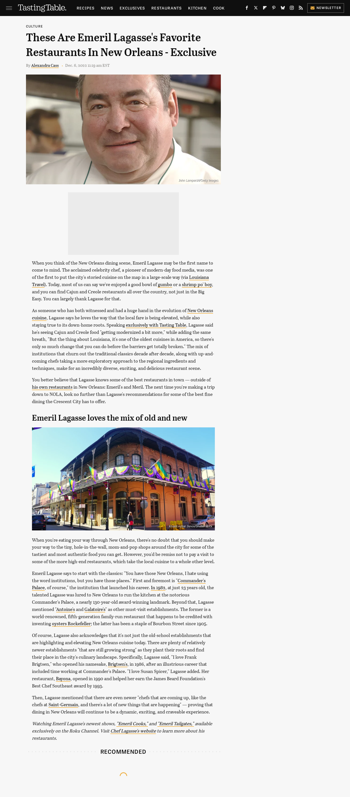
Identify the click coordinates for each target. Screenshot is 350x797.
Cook (219, 8)
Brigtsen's (117, 664)
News (107, 8)
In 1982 (158, 587)
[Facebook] (246, 9)
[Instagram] (291, 9)
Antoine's (65, 609)
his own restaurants (52, 387)
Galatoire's (94, 609)
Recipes (85, 8)
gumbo (165, 284)
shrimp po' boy (197, 284)
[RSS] (300, 9)
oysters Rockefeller (71, 623)
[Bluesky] (282, 9)
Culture (34, 26)
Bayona (63, 678)
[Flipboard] (264, 9)
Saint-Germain (63, 704)
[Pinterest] (273, 9)
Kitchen (197, 8)
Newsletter (325, 7)
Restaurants (166, 8)
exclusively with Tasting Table (156, 325)
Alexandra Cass (45, 65)
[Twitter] (255, 9)
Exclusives (132, 8)
